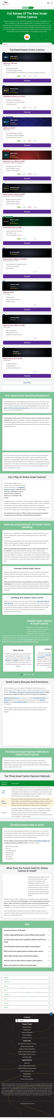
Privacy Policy (27, 1076)
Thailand (27, 986)
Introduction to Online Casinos (27, 1044)
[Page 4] (32, 674)
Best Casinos (25, 7)
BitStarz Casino (27, 1027)
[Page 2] (25, 674)
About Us (27, 1063)
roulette (15, 660)
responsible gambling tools (42, 841)
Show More (27, 382)
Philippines (27, 982)
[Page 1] (21, 674)
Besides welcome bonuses (11, 698)
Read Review (12, 90)
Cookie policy (27, 1074)
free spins (7, 700)
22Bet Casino (27, 1030)
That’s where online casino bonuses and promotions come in (26, 692)
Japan (27, 990)
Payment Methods (27, 1032)
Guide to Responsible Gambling (27, 1068)
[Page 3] (29, 674)
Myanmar (27, 1003)
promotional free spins (20, 702)
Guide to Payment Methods (27, 1049)
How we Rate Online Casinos (27, 1066)
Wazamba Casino (27, 1038)
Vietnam (27, 1007)
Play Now (27, 81)
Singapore (27, 995)
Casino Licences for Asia (27, 1071)
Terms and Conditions (27, 1079)
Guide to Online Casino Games (27, 1052)
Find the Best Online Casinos (27, 1054)
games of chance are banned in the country (16, 408)
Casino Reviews (27, 1035)
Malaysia (27, 978)
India (27, 999)
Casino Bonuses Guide (27, 1046)
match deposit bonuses (39, 698)
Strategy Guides (27, 1057)
